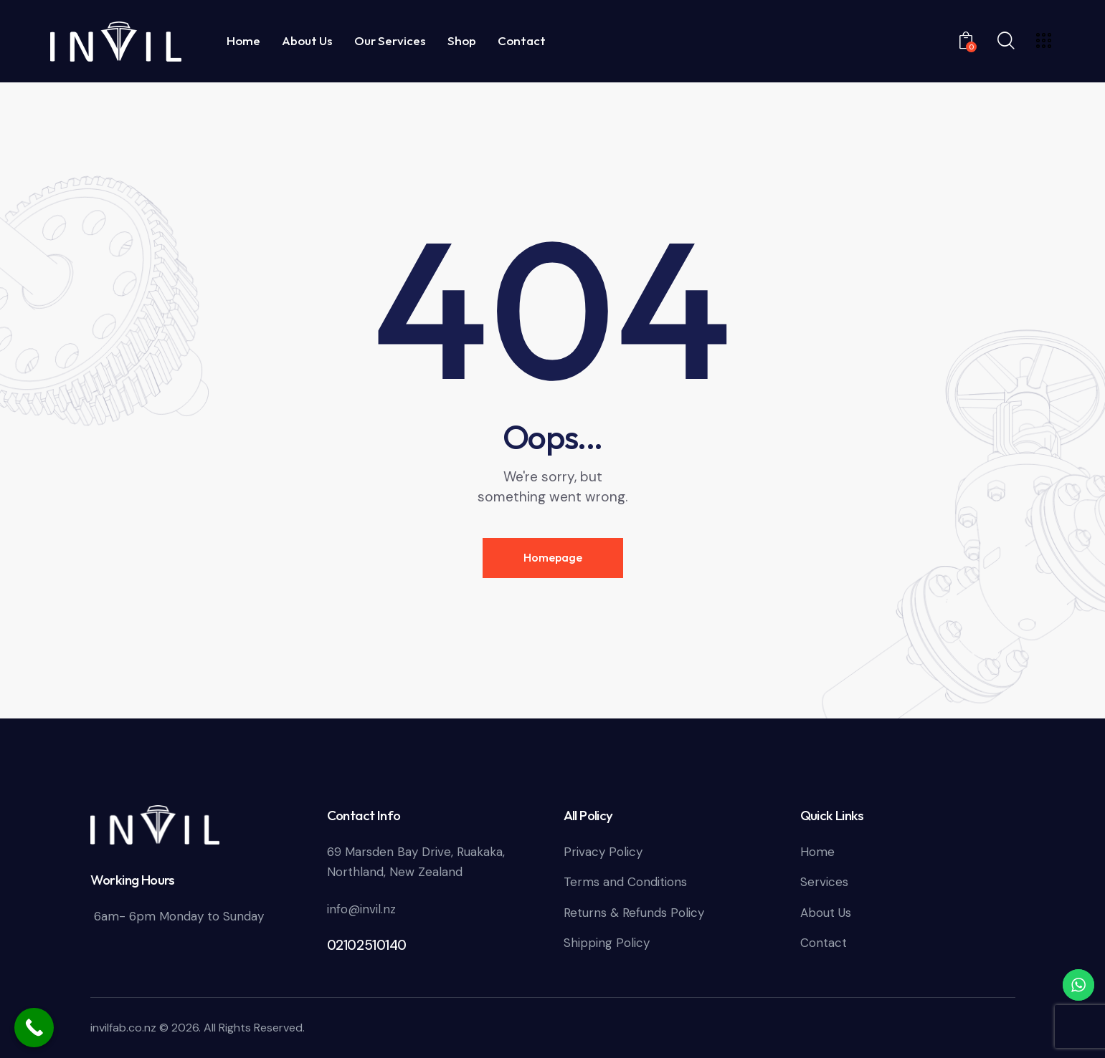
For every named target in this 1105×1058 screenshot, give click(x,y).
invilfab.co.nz (123, 1027)
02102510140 (367, 945)
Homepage (552, 557)
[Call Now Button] (34, 1027)
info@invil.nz (361, 909)
